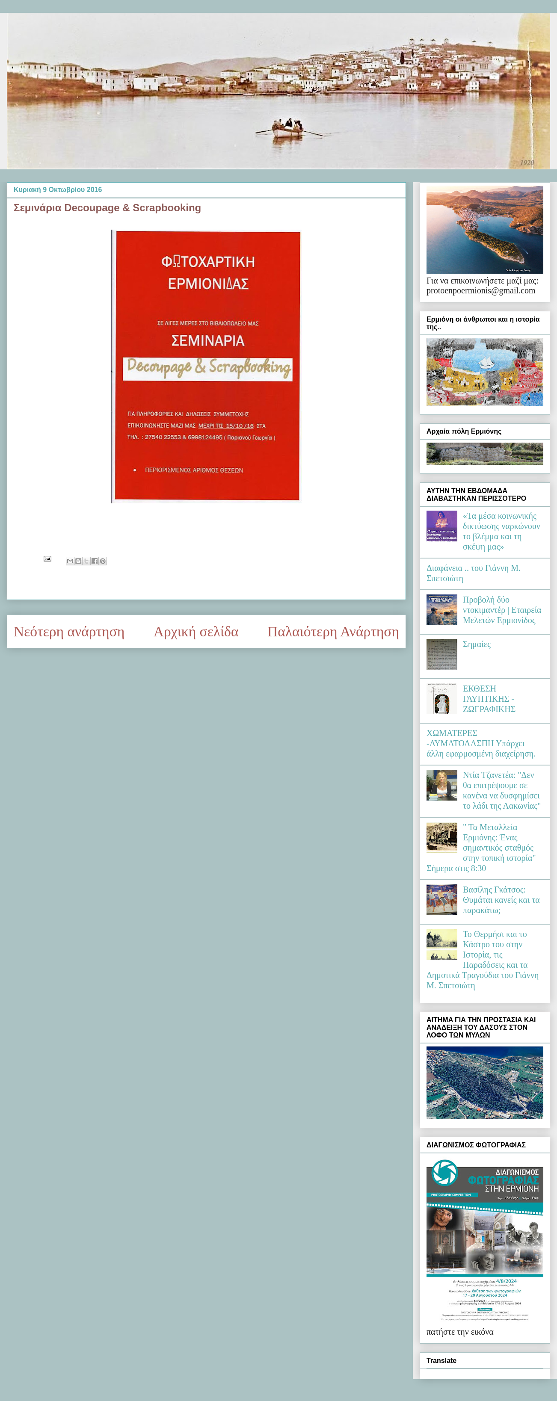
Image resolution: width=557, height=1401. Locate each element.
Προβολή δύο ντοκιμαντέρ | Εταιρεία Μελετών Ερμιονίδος (502, 610)
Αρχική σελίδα (196, 631)
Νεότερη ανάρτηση (69, 631)
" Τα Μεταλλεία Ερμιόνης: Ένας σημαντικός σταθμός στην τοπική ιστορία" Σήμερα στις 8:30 (481, 847)
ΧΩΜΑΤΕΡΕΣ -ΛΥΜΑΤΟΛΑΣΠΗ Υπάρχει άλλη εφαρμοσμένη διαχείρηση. (481, 743)
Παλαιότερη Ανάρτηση (333, 631)
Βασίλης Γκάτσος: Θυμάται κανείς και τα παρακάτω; (501, 900)
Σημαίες (477, 644)
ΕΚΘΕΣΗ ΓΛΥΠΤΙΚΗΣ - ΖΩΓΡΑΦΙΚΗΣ (489, 699)
